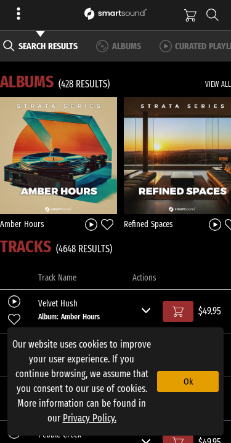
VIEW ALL (218, 84)
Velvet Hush (58, 304)
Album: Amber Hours (69, 316)
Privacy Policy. (89, 418)
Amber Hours (22, 224)
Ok (188, 381)
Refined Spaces (148, 224)
